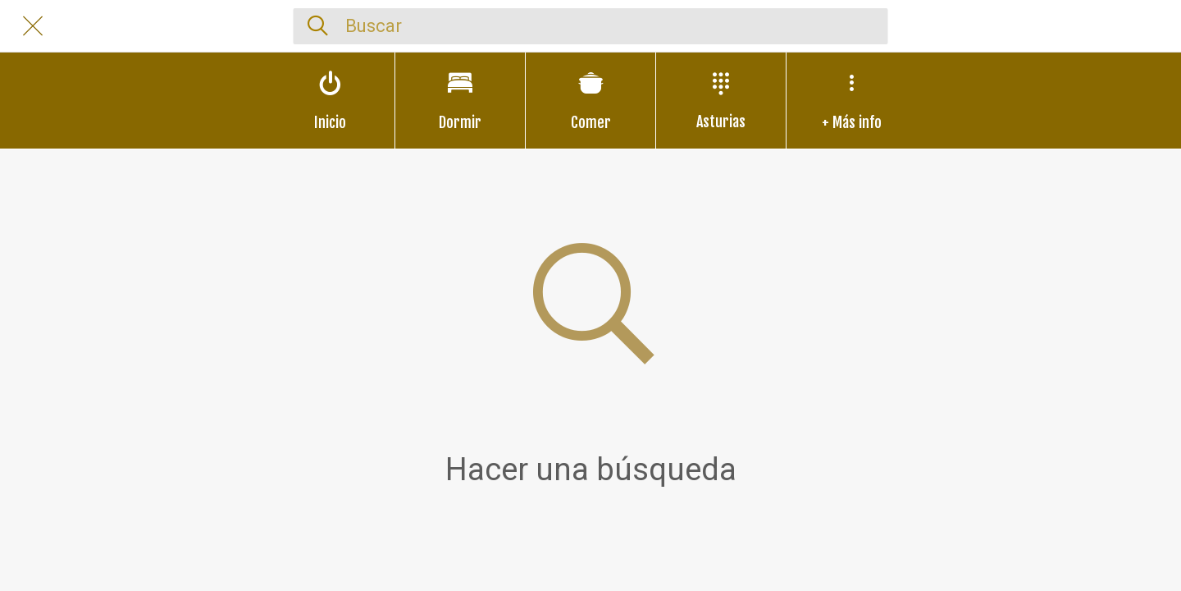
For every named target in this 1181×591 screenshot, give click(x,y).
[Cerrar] (33, 26)
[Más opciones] (851, 101)
